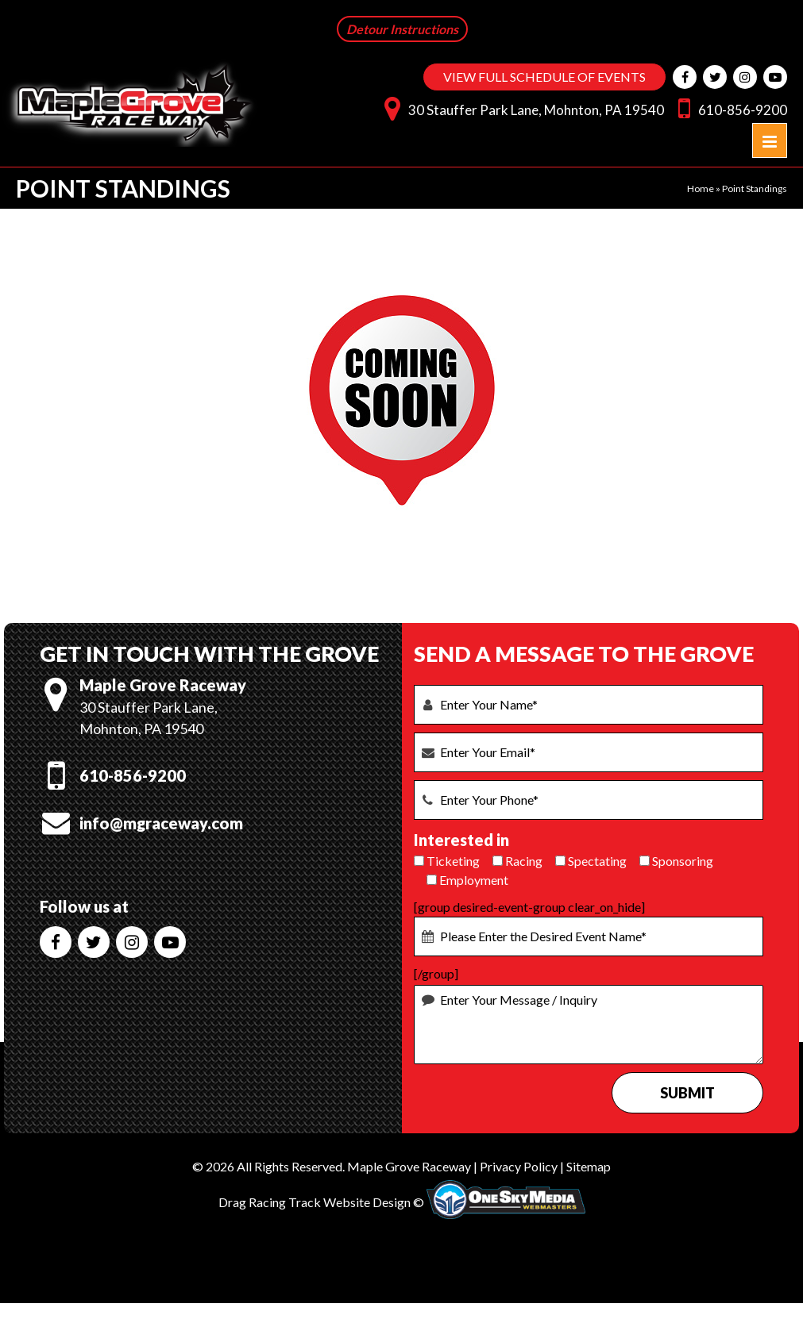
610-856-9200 (728, 107)
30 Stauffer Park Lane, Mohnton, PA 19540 (520, 107)
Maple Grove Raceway (409, 1166)
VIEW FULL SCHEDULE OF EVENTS (544, 76)
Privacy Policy (519, 1166)
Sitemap (588, 1166)
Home (700, 188)
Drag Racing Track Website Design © (321, 1201)
